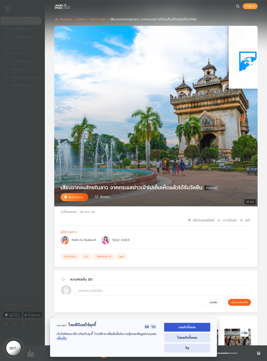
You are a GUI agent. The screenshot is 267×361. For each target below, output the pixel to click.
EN (147, 326)
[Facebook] (7, 325)
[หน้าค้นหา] (238, 6)
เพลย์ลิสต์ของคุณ (19, 36)
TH (153, 326)
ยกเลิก (213, 302)
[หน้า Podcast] (71, 5)
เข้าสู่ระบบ (250, 6)
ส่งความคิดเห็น (239, 302)
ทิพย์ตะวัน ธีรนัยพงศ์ (84, 240)
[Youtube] (25, 325)
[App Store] (12, 314)
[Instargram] (33, 325)
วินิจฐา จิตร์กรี (121, 240)
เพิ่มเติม (62, 338)
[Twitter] (16, 325)
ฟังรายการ (76, 197)
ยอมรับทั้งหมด (187, 327)
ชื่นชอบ (105, 196)
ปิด (187, 348)
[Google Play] (32, 314)
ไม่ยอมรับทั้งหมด (187, 337)
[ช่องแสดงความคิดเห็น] (163, 290)
